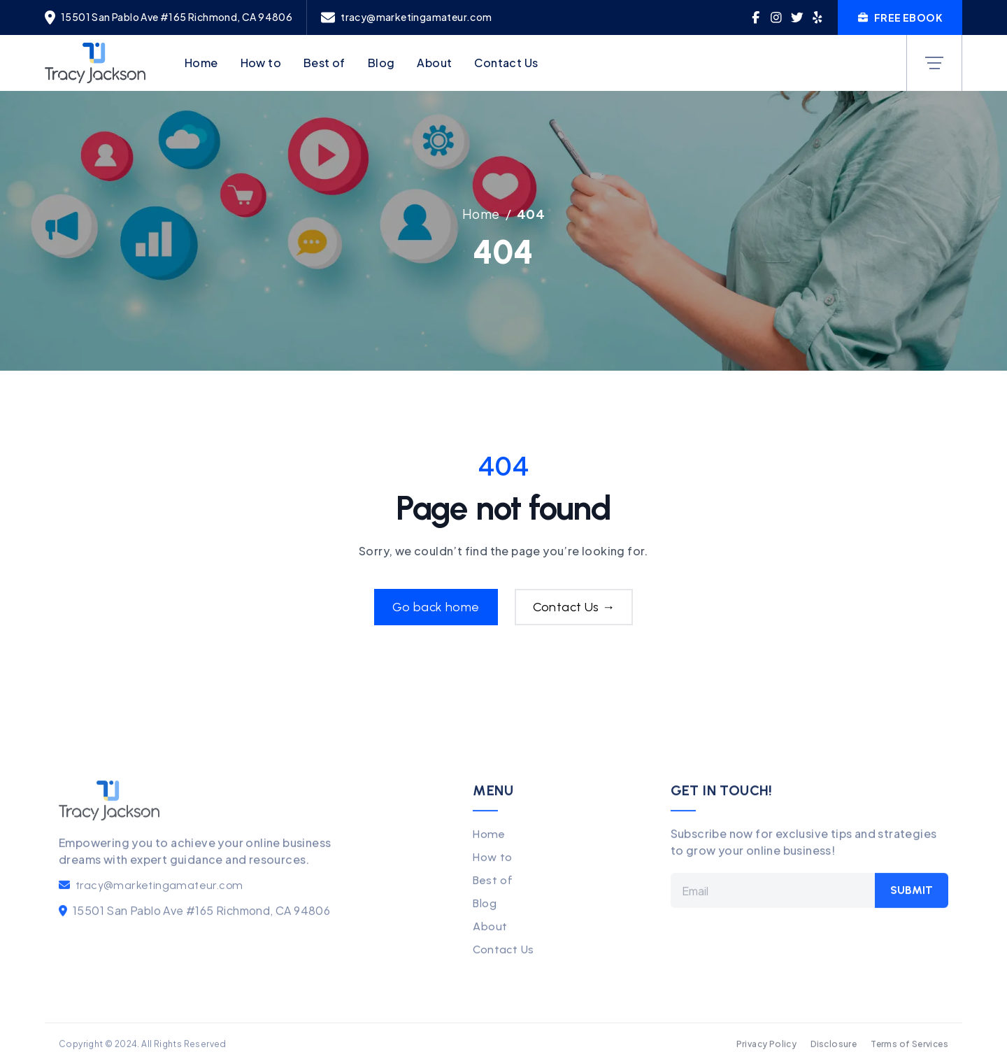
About (434, 62)
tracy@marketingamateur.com (159, 898)
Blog (381, 62)
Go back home (436, 607)
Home (201, 62)
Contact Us (506, 62)
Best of (324, 62)
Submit (911, 903)
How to (261, 62)
